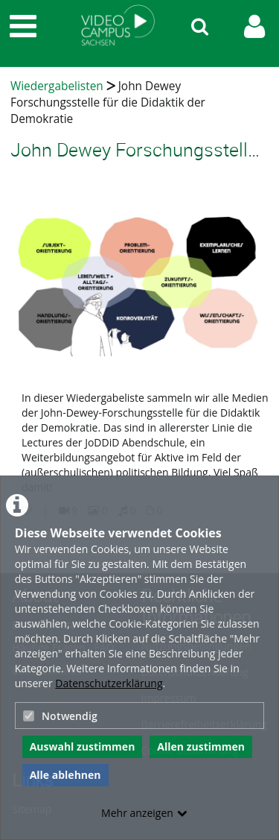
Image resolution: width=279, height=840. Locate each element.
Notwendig (60, 716)
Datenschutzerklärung (108, 683)
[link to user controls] (254, 26)
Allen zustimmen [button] (201, 746)
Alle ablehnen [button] (65, 775)
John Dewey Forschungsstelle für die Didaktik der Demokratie (107, 102)
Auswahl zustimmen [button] (82, 746)
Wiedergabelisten (56, 86)
